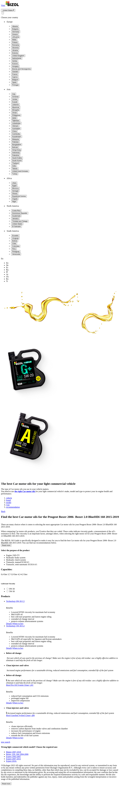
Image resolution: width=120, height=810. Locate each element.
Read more (6, 545)
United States (17, 224)
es (7, 267)
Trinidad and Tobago (20, 221)
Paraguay (15, 251)
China (14, 131)
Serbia (14, 61)
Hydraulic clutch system (16, 560)
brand (8, 500)
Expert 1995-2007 (13, 756)
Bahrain (15, 147)
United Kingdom (18, 56)
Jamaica (15, 218)
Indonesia (16, 153)
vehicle (9, 498)
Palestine (15, 155)
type (8, 505)
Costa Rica (16, 210)
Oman (14, 113)
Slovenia (15, 48)
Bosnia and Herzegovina (21, 69)
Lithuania (15, 37)
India (14, 166)
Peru (14, 249)
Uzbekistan (16, 123)
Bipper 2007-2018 (13, 752)
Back (3, 511)
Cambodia (16, 134)
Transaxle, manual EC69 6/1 (17, 562)
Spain (14, 82)
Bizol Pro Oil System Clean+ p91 (19, 685)
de (7, 265)
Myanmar (15, 107)
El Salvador (16, 226)
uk (7, 277)
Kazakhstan (16, 137)
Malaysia (15, 139)
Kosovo (15, 64)
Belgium (15, 80)
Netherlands (16, 58)
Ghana (14, 193)
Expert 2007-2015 (13, 759)
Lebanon (15, 105)
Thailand (15, 163)
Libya (14, 183)
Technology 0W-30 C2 (15, 601)
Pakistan (15, 142)
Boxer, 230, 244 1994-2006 (17, 754)
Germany (15, 32)
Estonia (15, 53)
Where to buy (17, 624)
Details (9, 624)
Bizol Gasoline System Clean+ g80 (20, 715)
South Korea (17, 160)
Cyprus (15, 77)
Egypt (14, 185)
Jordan (14, 99)
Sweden (15, 72)
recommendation (13, 507)
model (8, 502)
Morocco (15, 188)
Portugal (15, 85)
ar (7, 274)
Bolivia (14, 241)
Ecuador (15, 235)
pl (7, 272)
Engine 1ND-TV (13, 555)
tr (7, 281)
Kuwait (14, 102)
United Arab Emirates (20, 171)
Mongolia (15, 110)
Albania (15, 26)
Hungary (15, 66)
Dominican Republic (19, 213)
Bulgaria (15, 29)
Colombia (15, 246)
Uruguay (15, 238)
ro (7, 279)
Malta (14, 40)
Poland (15, 42)
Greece (15, 34)
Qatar (14, 118)
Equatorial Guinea (19, 196)
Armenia (15, 97)
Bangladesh (16, 145)
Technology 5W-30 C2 (15, 626)
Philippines (16, 115)
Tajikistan (15, 121)
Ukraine (15, 50)
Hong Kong (16, 150)
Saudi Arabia (17, 158)
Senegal (15, 191)
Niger (14, 201)
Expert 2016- (11, 761)
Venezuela (16, 254)
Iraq (13, 94)
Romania (15, 45)
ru (7, 270)
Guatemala (16, 216)
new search (5, 742)
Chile (14, 243)
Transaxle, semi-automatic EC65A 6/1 (21, 564)
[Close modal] (3, 13)
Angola (15, 199)
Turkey (14, 174)
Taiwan (15, 168)
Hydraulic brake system (15, 558)
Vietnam (15, 126)
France (14, 74)
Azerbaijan (16, 129)
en (7, 263)
